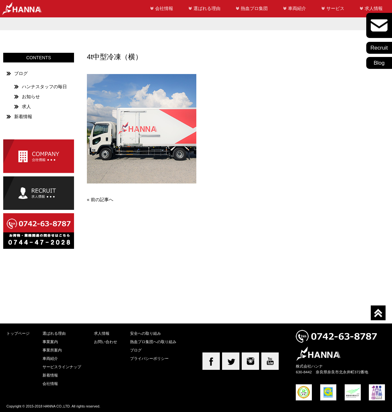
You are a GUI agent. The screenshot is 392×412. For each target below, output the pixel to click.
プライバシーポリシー (149, 358)
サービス (335, 8)
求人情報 (374, 8)
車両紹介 (297, 8)
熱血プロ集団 (254, 8)
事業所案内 (52, 350)
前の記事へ (102, 199)
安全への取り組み (145, 333)
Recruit (379, 48)
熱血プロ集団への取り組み (153, 342)
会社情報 (164, 8)
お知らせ (31, 96)
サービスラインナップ (61, 367)
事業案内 (50, 342)
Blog (379, 63)
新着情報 (23, 116)
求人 (26, 106)
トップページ (18, 333)
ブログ (21, 73)
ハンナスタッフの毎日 (44, 86)
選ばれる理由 (206, 8)
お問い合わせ (105, 342)
